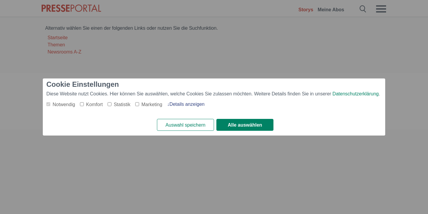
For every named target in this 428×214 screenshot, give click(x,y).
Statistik (122, 104)
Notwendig (64, 104)
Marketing (151, 104)
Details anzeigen (186, 104)
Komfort (94, 104)
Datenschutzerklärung (356, 93)
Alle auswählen (245, 125)
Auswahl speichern (185, 125)
